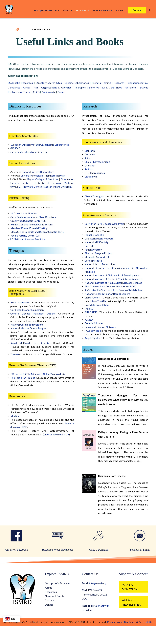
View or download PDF (56, 434)
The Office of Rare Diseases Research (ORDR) (110, 286)
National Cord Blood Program (26, 324)
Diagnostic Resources (20, 82)
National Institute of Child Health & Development (111, 275)
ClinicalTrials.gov (93, 196)
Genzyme (89, 154)
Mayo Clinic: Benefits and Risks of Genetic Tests (37, 231)
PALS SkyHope (92, 330)
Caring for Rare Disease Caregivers (104, 223)
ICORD (88, 319)
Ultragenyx (90, 176)
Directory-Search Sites (49, 82)
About (66, 10)
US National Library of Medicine (27, 239)
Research (119, 82)
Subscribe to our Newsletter (57, 549)
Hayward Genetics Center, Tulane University (47, 186)
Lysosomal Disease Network (100, 327)
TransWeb (16, 354)
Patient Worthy (93, 249)
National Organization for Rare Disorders (107, 293)
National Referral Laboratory (37, 171)
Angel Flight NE (93, 338)
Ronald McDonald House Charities (30, 343)
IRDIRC (88, 308)
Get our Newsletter (131, 602)
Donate (136, 10)
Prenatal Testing (101, 82)
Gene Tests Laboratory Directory (28, 152)
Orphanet (89, 165)
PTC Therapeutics (94, 172)
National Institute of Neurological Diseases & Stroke (113, 282)
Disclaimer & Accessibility (138, 621)
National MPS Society (96, 242)
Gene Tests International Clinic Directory (33, 217)
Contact (120, 10)
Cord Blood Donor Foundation (27, 309)
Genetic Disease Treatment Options (33, 313)
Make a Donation (98, 549)
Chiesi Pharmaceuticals (97, 161)
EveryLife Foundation (96, 304)
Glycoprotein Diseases (45, 10)
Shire (87, 158)
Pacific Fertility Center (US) (25, 235)
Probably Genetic (94, 234)
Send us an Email (140, 549)
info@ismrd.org (97, 583)
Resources (81, 10)
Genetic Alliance (93, 323)
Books (60, 92)
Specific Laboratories (77, 82)
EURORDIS (90, 312)
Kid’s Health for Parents (23, 213)
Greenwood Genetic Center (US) (28, 220)
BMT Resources (20, 302)
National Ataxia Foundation (99, 264)
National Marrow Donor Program (28, 328)
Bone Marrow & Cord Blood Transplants (112, 87)
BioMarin (89, 150)
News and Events (101, 10)
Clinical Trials (30, 87)
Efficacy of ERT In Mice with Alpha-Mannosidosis (37, 374)
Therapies (80, 87)
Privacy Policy (114, 621)
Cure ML (89, 245)
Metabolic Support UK (96, 256)
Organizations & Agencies (56, 87)
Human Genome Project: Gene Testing (31, 224)
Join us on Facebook (16, 549)
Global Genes (92, 297)
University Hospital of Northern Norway (42, 175)
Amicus (88, 169)
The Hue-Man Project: (22, 377)
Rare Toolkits (98, 301)
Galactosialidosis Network (98, 238)
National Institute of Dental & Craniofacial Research (113, 279)
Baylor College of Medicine (42, 179)
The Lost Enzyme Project (98, 253)
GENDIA (15, 148)
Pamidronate (48, 92)
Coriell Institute (93, 260)
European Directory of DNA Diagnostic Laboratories (39, 144)
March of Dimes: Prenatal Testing (29, 228)
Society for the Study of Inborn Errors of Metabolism (113, 290)
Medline (15, 416)
